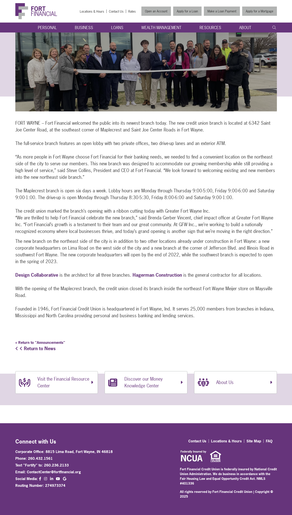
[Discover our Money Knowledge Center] (146, 382)
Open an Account (156, 11)
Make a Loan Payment (221, 11)
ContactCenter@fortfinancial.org (54, 471)
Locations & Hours (92, 11)
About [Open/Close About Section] (245, 27)
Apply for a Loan (187, 11)
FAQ (269, 441)
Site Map (253, 441)
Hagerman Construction (157, 275)
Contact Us (116, 11)
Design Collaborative (36, 275)
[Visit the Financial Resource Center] (56, 382)
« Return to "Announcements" (40, 342)
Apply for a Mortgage (259, 11)
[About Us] (235, 382)
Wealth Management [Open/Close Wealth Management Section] (161, 27)
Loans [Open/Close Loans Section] (117, 27)
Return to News (35, 348)
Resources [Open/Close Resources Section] (210, 27)
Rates (132, 11)
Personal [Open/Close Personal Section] (47, 27)
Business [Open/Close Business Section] (84, 27)
